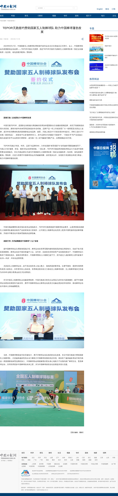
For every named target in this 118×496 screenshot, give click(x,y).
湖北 (23, 460)
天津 (39, 457)
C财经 (40, 16)
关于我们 (3, 460)
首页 (2, 16)
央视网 (65, 464)
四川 (59, 460)
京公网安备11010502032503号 (40, 473)
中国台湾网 (94, 464)
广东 (35, 460)
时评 (32, 453)
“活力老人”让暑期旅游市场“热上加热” (102, 112)
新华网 (41, 464)
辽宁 (57, 457)
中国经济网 (84, 464)
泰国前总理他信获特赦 (97, 132)
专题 (91, 28)
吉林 (63, 457)
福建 (95, 457)
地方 (103, 16)
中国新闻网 (41, 466)
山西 (51, 457)
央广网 (113, 464)
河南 (113, 457)
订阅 (113, 9)
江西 (101, 457)
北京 (33, 457)
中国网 (49, 464)
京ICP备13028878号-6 (73, 473)
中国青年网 (74, 464)
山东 (107, 457)
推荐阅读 (94, 79)
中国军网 (32, 466)
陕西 (84, 460)
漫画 (76, 16)
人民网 (34, 464)
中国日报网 (3, 20)
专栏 (65, 16)
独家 (95, 453)
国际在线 (57, 464)
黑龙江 (70, 457)
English (100, 9)
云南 (71, 460)
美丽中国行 (108, 46)
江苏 (83, 457)
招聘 (104, 453)
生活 (59, 453)
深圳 (96, 460)
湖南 (29, 460)
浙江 (89, 457)
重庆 (53, 460)
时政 (13, 16)
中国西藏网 (104, 464)
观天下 (88, 16)
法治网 (60, 466)
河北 (45, 457)
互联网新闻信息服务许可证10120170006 (56, 470)
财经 (50, 453)
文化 (114, 16)
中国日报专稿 (10, 20)
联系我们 (10, 460)
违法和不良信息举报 (37, 470)
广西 (41, 460)
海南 (47, 460)
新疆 (90, 460)
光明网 (24, 466)
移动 (107, 9)
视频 (54, 16)
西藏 (77, 460)
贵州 (65, 460)
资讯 (26, 16)
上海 (77, 457)
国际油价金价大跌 (95, 100)
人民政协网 (51, 466)
